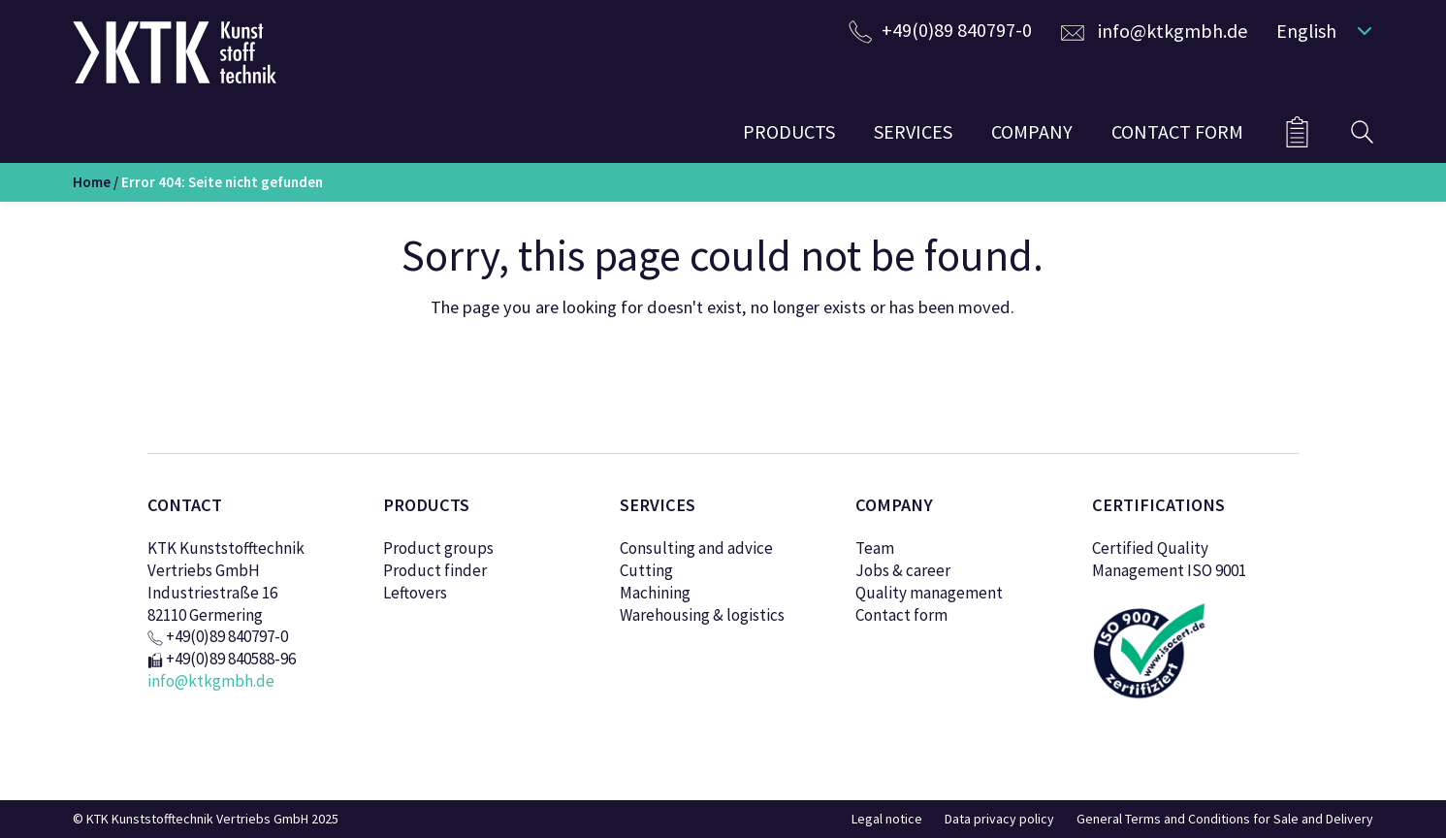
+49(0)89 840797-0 (957, 29)
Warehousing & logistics (702, 615)
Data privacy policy (999, 818)
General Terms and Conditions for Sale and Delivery (1224, 818)
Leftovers (415, 592)
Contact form (901, 615)
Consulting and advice (696, 548)
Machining (655, 592)
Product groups (438, 548)
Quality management (929, 592)
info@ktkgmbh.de (1172, 30)
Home (92, 182)
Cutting (646, 570)
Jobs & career (902, 570)
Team (874, 548)
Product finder (435, 570)
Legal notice (887, 818)
